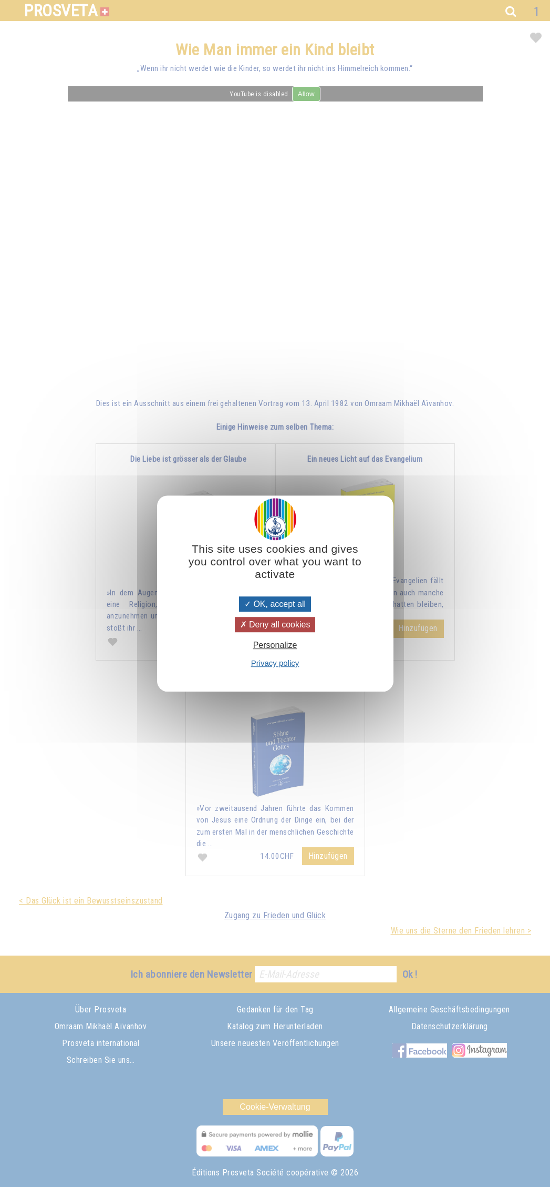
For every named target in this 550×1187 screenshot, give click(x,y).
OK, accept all (275, 604)
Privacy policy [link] (275, 662)
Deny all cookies (275, 624)
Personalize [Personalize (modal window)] (275, 645)
